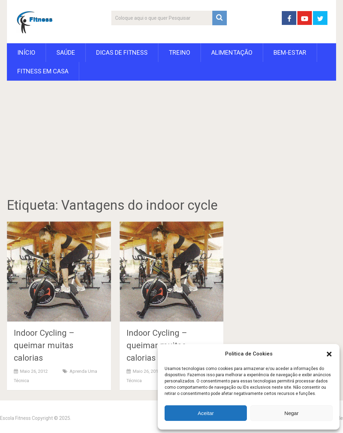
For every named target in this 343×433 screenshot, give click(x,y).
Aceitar (206, 413)
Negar (292, 413)
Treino (179, 52)
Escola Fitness (15, 418)
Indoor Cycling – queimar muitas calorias (44, 345)
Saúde (65, 52)
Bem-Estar (290, 52)
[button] (329, 354)
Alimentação (231, 52)
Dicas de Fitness (122, 52)
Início (26, 52)
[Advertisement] (171, 146)
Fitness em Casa (42, 71)
